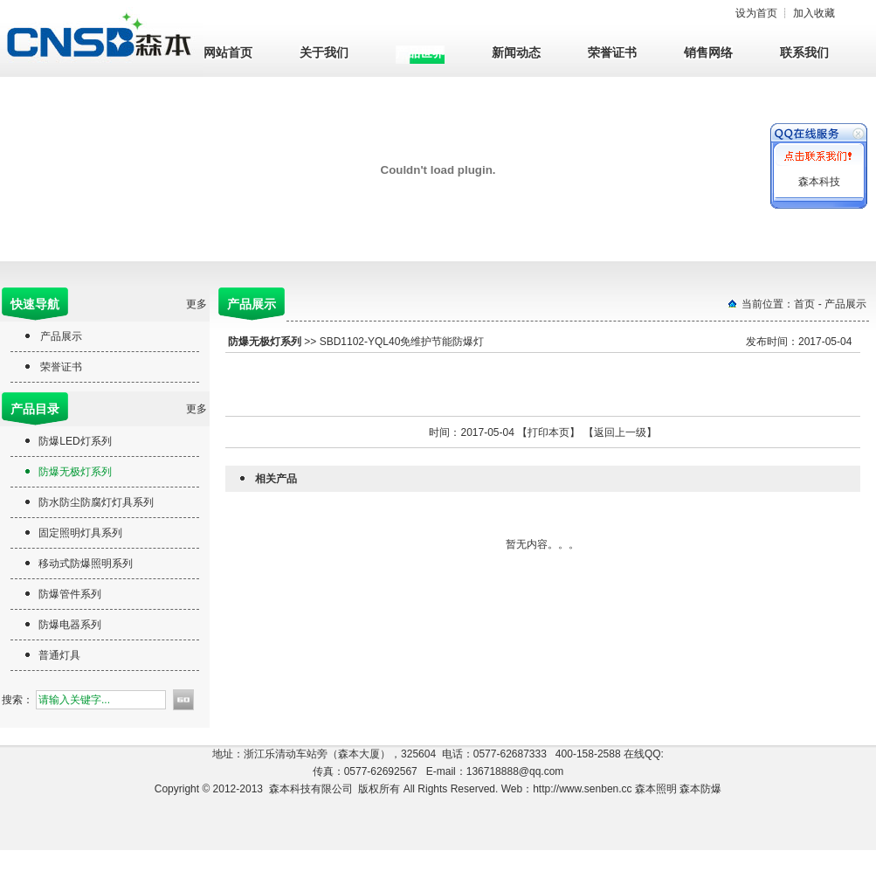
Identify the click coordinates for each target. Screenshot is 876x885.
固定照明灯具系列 (80, 533)
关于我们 (324, 52)
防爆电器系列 (69, 625)
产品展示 (61, 336)
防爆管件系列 (69, 594)
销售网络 (708, 52)
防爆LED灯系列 (74, 441)
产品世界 (420, 52)
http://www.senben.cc (582, 789)
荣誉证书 (612, 52)
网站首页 (227, 52)
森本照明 (657, 789)
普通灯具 (59, 655)
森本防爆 (700, 789)
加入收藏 (814, 13)
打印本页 (548, 432)
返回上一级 (620, 432)
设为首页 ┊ (785, 13)
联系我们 (804, 52)
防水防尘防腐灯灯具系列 (96, 502)
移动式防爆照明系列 (85, 563)
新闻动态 (516, 52)
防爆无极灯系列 (75, 472)
